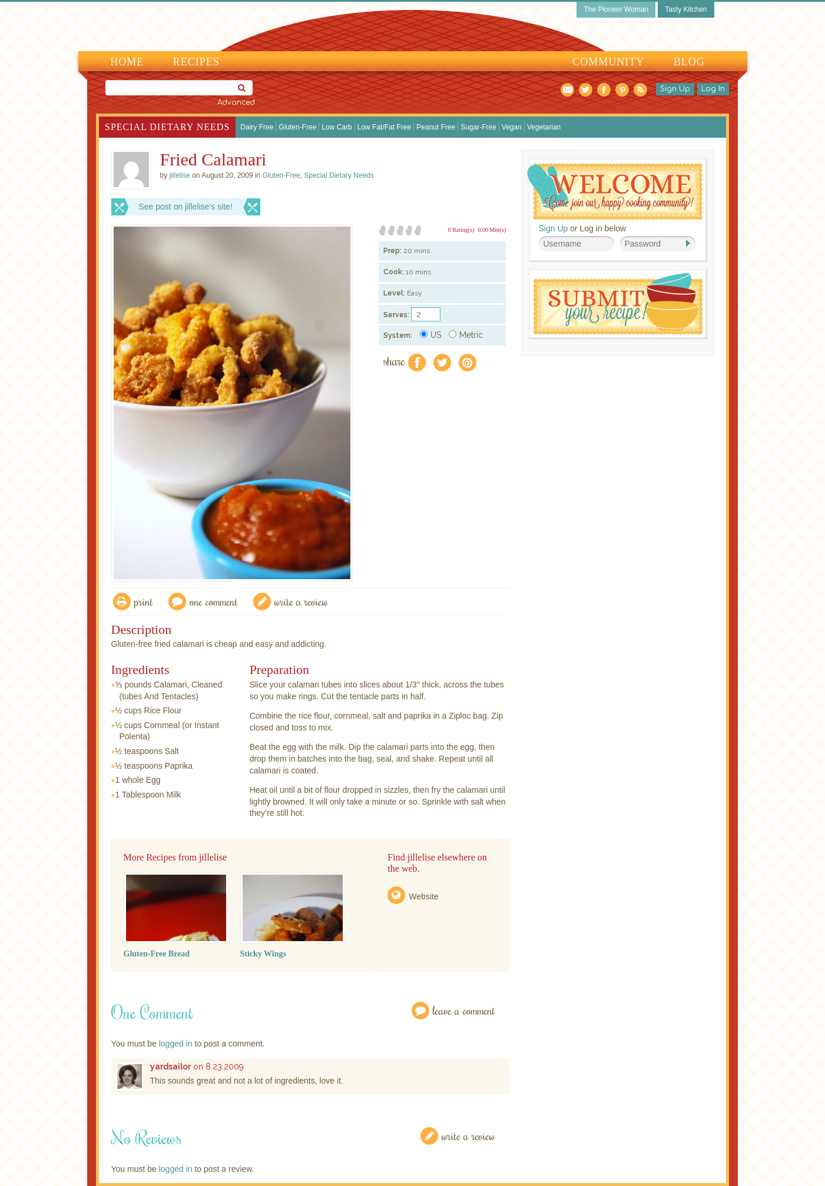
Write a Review (468, 1136)
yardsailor (170, 1066)
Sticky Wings (263, 953)
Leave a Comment (464, 1010)
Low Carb (337, 127)
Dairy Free (256, 127)
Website (423, 896)
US (430, 335)
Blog (689, 62)
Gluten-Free (297, 127)
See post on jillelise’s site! (186, 206)
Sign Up (675, 89)
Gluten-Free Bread (157, 953)
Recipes (196, 62)
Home (127, 62)
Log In (713, 89)
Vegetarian (544, 127)
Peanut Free (435, 127)
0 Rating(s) (461, 230)
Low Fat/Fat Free (384, 127)
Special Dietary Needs (167, 127)
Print (143, 601)
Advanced (236, 102)
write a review (301, 601)
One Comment (214, 601)
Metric (466, 335)
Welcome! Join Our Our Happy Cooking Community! (615, 192)
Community (608, 62)
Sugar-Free (478, 127)
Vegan (512, 127)
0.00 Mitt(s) (492, 230)
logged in (176, 1043)
